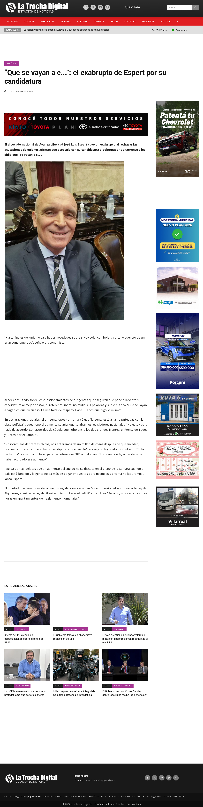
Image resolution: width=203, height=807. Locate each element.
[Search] (195, 7)
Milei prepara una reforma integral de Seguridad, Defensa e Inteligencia (74, 693)
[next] (145, 30)
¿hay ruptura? (21, 629)
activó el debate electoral (75, 629)
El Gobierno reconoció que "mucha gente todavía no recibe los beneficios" (124, 693)
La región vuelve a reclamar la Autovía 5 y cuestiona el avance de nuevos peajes (67, 29)
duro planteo (119, 629)
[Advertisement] (102, 46)
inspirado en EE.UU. (72, 686)
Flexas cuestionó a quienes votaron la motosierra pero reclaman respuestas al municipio (125, 638)
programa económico (123, 686)
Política (11, 63)
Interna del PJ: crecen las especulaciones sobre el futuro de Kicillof (24, 638)
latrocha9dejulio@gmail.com (100, 780)
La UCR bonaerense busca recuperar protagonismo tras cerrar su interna (25, 693)
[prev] (140, 30)
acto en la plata (22, 686)
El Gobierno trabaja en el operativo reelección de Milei (72, 636)
